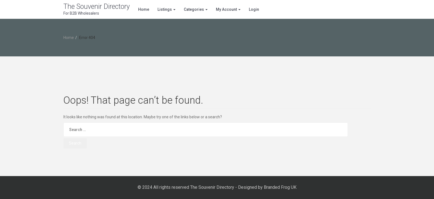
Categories (196, 9)
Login (254, 9)
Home (143, 9)
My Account (228, 9)
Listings (166, 9)
